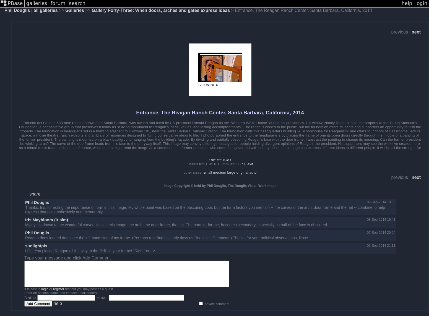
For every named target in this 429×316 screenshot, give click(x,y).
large (231, 172)
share (34, 194)
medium (219, 172)
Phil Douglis (17, 10)
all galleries (46, 10)
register (58, 294)
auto (252, 172)
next (416, 32)
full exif (247, 164)
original (242, 172)
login (44, 294)
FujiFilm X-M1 (220, 160)
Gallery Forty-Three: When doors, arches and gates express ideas (161, 10)
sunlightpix (36, 245)
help (58, 308)
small (207, 172)
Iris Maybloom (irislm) (46, 219)
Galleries (74, 10)
